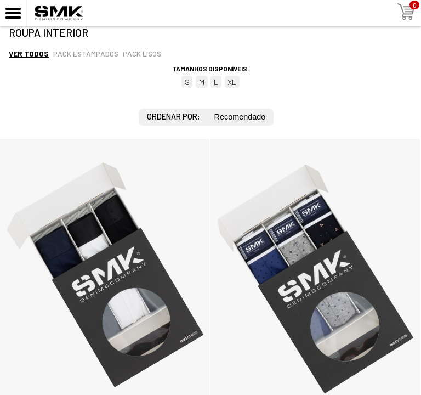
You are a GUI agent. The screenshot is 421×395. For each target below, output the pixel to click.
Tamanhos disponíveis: (210, 68)
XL (231, 82)
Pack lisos (142, 53)
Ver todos (29, 53)
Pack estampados (85, 53)
